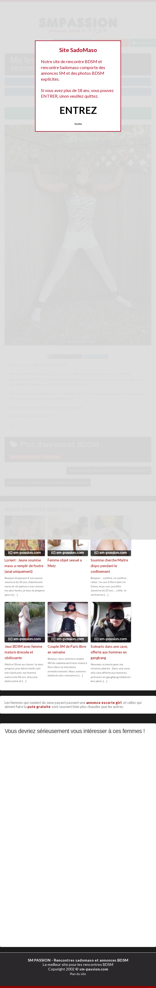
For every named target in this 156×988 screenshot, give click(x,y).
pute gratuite (39, 706)
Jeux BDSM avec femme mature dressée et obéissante (23, 652)
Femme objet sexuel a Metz (65, 563)
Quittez (78, 123)
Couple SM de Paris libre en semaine (67, 649)
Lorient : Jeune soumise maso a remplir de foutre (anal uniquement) (24, 566)
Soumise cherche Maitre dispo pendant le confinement (109, 566)
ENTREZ (78, 110)
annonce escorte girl (104, 702)
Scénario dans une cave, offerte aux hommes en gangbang (109, 652)
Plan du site (78, 974)
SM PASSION (39, 960)
